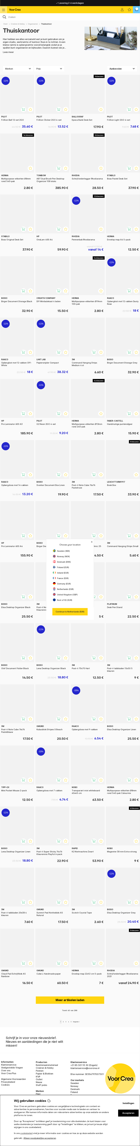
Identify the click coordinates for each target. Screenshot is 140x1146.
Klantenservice (8, 1064)
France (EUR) (61, 578)
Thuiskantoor (46, 24)
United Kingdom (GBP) (65, 594)
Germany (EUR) (62, 584)
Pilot (38, 1094)
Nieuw (39, 1082)
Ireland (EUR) (61, 573)
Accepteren (128, 1113)
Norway (74, 1086)
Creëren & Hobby (18, 24)
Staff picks (41, 1085)
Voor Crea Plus (8, 1073)
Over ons (5, 1070)
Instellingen (128, 1103)
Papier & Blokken (44, 1073)
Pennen (39, 1070)
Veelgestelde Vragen (12, 1067)
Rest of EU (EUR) (62, 600)
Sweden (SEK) (61, 551)
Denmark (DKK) (62, 562)
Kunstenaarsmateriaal (47, 1065)
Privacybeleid (8, 1082)
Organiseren (33, 24)
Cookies (5, 1084)
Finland (74, 1092)
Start (5, 24)
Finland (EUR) (61, 567)
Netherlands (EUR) (63, 589)
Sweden (75, 1083)
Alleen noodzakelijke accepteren (40, 1138)
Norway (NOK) (61, 556)
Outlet (39, 1079)
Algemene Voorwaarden (13, 1079)
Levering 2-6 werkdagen (70, 3)
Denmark (75, 1089)
